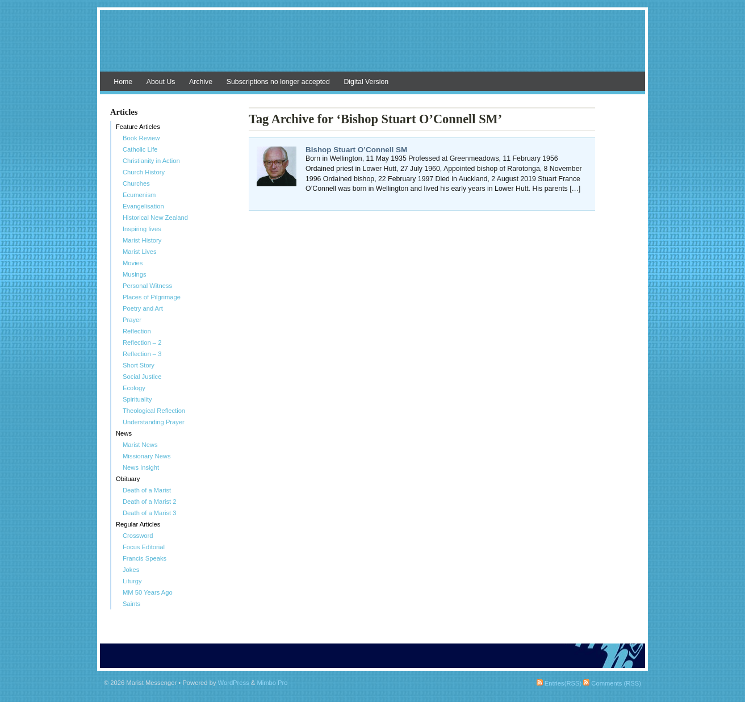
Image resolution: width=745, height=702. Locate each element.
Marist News (140, 444)
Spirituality (137, 399)
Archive (200, 82)
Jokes (131, 569)
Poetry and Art (143, 308)
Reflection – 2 (142, 342)
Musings (135, 274)
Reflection (137, 331)
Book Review (141, 138)
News (124, 433)
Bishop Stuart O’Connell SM (356, 149)
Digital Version (366, 82)
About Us (161, 82)
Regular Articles (138, 524)
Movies (133, 263)
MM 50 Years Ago (148, 592)
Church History (144, 172)
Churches (136, 183)
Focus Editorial (144, 547)
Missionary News (147, 456)
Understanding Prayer (154, 422)
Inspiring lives (142, 228)
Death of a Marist (147, 490)
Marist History (142, 240)
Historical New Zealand (155, 217)
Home (123, 82)
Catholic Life (140, 149)
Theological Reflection (154, 410)
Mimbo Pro (272, 682)
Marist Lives (140, 251)
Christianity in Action (151, 160)
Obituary (128, 478)
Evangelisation (143, 206)
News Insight (141, 467)
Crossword (138, 535)
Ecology (134, 388)
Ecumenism (139, 194)
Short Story (138, 365)
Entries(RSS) (559, 683)
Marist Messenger (372, 46)
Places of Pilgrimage (152, 297)
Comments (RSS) (612, 683)
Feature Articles (138, 126)
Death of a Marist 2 (150, 501)
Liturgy (132, 581)
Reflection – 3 (142, 353)
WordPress (233, 682)
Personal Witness (147, 285)
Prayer (132, 319)
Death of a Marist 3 (150, 512)
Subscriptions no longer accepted (278, 82)
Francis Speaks (144, 558)
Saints (131, 603)
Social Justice (142, 376)
